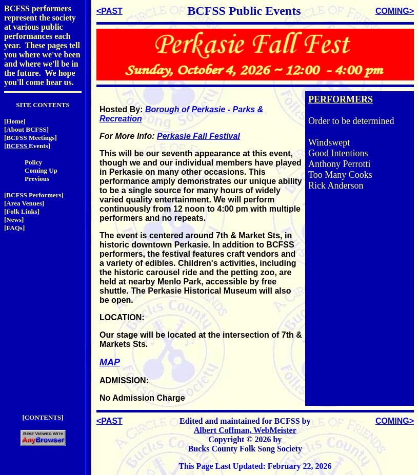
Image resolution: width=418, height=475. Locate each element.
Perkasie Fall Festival (198, 136)
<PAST (109, 11)
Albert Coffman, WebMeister (245, 430)
